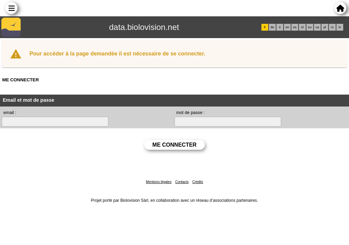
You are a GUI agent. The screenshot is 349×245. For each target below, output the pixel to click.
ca (317, 27)
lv (340, 27)
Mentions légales (158, 182)
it (280, 27)
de (272, 27)
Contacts (181, 182)
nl (302, 27)
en (287, 27)
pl (324, 27)
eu (310, 27)
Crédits (197, 182)
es (295, 27)
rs (332, 27)
